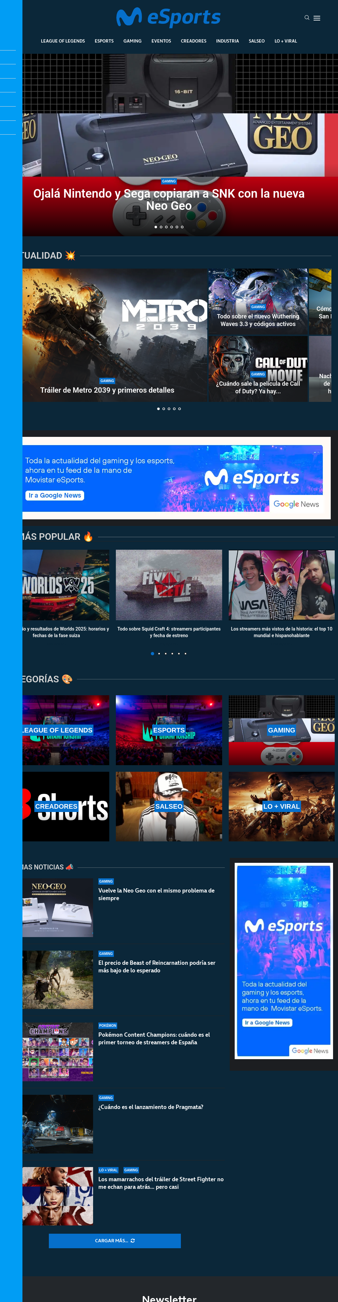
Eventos (161, 41)
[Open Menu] (317, 18)
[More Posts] (115, 1241)
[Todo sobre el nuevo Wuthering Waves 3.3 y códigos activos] (258, 302)
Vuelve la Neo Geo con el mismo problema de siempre (156, 894)
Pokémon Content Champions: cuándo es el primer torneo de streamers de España (154, 1044)
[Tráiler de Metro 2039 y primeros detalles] (107, 335)
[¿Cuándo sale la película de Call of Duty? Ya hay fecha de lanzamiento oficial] (258, 369)
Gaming (132, 41)
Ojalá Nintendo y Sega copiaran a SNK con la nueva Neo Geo (169, 201)
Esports (104, 41)
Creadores (193, 41)
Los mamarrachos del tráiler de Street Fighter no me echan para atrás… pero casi (161, 1183)
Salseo (257, 41)
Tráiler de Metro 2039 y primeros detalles (107, 390)
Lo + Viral (286, 41)
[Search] (307, 18)
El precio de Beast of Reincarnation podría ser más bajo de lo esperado (157, 966)
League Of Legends (63, 41)
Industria (227, 41)
